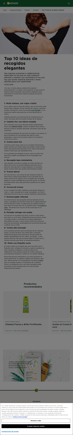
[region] (36, 419)
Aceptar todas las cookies (35, 426)
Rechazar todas (36, 420)
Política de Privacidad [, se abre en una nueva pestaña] (20, 417)
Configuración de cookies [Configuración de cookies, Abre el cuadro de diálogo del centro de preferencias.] (10, 431)
